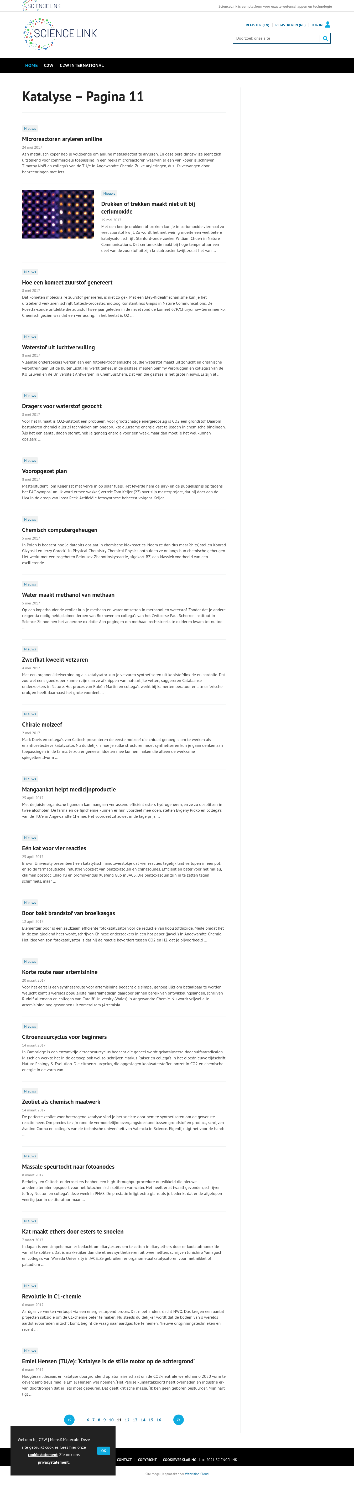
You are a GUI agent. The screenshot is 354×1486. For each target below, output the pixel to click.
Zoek (325, 38)
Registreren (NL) (290, 25)
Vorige (69, 1420)
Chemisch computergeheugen (59, 530)
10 (111, 1419)
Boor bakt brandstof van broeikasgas (68, 913)
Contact (124, 1459)
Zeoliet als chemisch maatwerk (61, 1101)
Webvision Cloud (197, 1474)
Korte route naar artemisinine (60, 972)
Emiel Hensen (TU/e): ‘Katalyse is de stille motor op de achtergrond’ (108, 1361)
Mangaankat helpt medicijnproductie (69, 789)
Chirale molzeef (42, 724)
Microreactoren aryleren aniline (62, 139)
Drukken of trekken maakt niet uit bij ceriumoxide (148, 207)
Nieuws (30, 128)
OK (103, 1450)
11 (119, 1419)
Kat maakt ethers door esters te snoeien (73, 1231)
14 (142, 1419)
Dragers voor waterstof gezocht (62, 406)
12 (127, 1419)
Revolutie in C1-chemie (51, 1296)
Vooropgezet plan (44, 471)
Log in (317, 25)
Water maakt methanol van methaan (68, 594)
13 (135, 1419)
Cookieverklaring (179, 1459)
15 (151, 1419)
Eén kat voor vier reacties (54, 848)
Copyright (147, 1459)
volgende (178, 1420)
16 (159, 1419)
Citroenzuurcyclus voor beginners (64, 1036)
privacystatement (53, 1462)
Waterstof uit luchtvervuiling (58, 347)
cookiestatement (43, 1454)
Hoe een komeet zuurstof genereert (67, 282)
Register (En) (257, 25)
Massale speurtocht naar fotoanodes (68, 1166)
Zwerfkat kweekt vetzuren (55, 659)
